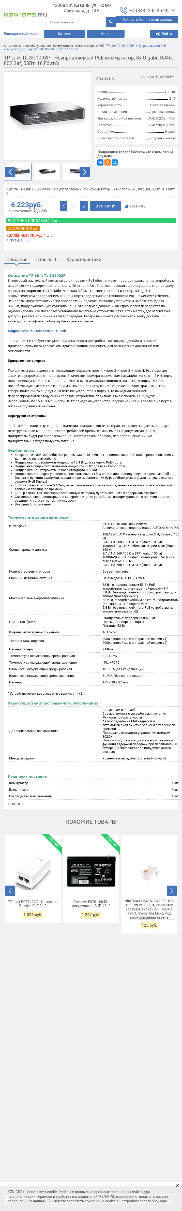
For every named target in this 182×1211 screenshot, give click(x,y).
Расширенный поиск (21, 34)
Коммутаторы (63, 46)
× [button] (177, 1185)
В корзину (105, 206)
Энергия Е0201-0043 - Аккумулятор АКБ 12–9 (91, 904)
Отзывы (47, 259)
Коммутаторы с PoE (89, 46)
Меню (106, 34)
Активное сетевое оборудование (27, 46)
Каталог (64, 34)
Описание (16, 259)
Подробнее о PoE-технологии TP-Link (37, 331)
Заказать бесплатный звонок (147, 20)
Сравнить (135, 206)
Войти (164, 34)
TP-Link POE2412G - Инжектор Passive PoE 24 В (32, 904)
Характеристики (83, 259)
